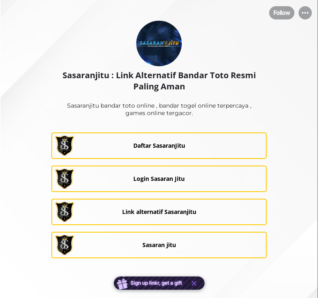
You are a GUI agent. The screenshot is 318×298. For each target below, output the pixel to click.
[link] (159, 145)
